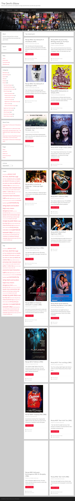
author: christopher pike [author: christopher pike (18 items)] (7, 189)
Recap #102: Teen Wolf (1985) (60, 477)
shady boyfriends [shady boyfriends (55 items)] (8, 225)
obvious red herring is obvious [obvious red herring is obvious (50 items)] (11, 217)
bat (38, 43)
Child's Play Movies (9, 93)
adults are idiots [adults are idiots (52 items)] (9, 183)
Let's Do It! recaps (8, 99)
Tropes (16, 10)
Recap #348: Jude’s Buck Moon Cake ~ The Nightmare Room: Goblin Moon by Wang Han (12, 132)
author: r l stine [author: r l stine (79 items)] (8, 191)
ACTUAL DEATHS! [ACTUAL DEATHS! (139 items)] (10, 176)
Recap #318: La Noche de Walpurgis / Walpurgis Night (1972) (34, 186)
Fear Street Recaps (8, 85)
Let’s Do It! (34, 10)
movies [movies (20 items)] (18, 287)
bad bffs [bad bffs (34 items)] (8, 198)
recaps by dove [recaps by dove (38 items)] (12, 218)
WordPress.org (6, 64)
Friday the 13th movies (9, 95)
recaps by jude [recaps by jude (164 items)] (10, 221)
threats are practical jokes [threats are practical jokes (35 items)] (12, 234)
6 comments (54, 165)
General (28, 145)
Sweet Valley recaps (8, 116)
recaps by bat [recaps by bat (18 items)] (5, 218)
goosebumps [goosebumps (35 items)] (6, 212)
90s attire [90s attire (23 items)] (5, 174)
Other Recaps (6, 112)
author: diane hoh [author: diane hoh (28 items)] (15, 189)
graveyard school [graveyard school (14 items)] (13, 287)
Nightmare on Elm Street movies (12, 101)
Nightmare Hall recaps (8, 108)
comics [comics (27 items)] (14, 200)
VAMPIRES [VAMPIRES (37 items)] (6, 236)
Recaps (4, 82)
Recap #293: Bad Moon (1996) (34, 248)
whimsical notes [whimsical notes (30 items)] (14, 238)
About (2, 10)
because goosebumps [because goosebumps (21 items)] (7, 200)
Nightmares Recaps (8, 110)
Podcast (4, 80)
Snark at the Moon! (24, 10)
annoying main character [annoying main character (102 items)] (12, 188)
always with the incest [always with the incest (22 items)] (14, 185)
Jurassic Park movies (9, 97)
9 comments (54, 379)
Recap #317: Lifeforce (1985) (59, 196)
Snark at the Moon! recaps (32, 58)
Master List (9, 10)
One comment (55, 60)
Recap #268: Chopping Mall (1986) (35, 414)
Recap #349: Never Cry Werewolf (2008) (11, 128)
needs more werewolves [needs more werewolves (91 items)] (11, 215)
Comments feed (6, 62)
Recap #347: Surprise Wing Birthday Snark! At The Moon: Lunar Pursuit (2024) (60, 41)
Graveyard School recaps (9, 89)
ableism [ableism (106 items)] (12, 174)
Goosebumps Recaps (8, 87)
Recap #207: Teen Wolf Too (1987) (61, 420)
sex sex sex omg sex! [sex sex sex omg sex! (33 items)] (15, 223)
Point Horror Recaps (8, 114)
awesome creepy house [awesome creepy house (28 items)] (9, 193)
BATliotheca (5, 72)
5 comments (54, 323)
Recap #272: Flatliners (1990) (34, 362)
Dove (62, 364)
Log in (4, 58)
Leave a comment (30, 59)
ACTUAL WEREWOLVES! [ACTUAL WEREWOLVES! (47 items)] (10, 179)
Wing (38, 132)
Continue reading (29, 54)
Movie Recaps (55, 377)
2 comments (29, 102)
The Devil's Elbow (10, 3)
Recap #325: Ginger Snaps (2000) (61, 147)
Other (4, 78)
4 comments (29, 380)
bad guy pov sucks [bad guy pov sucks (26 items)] (15, 198)
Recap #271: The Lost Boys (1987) (61, 362)
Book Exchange (6, 74)
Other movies (55, 211)
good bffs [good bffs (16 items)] (15, 285)
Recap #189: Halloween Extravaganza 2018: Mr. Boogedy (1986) (35, 474)
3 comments (54, 109)
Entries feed (5, 60)
